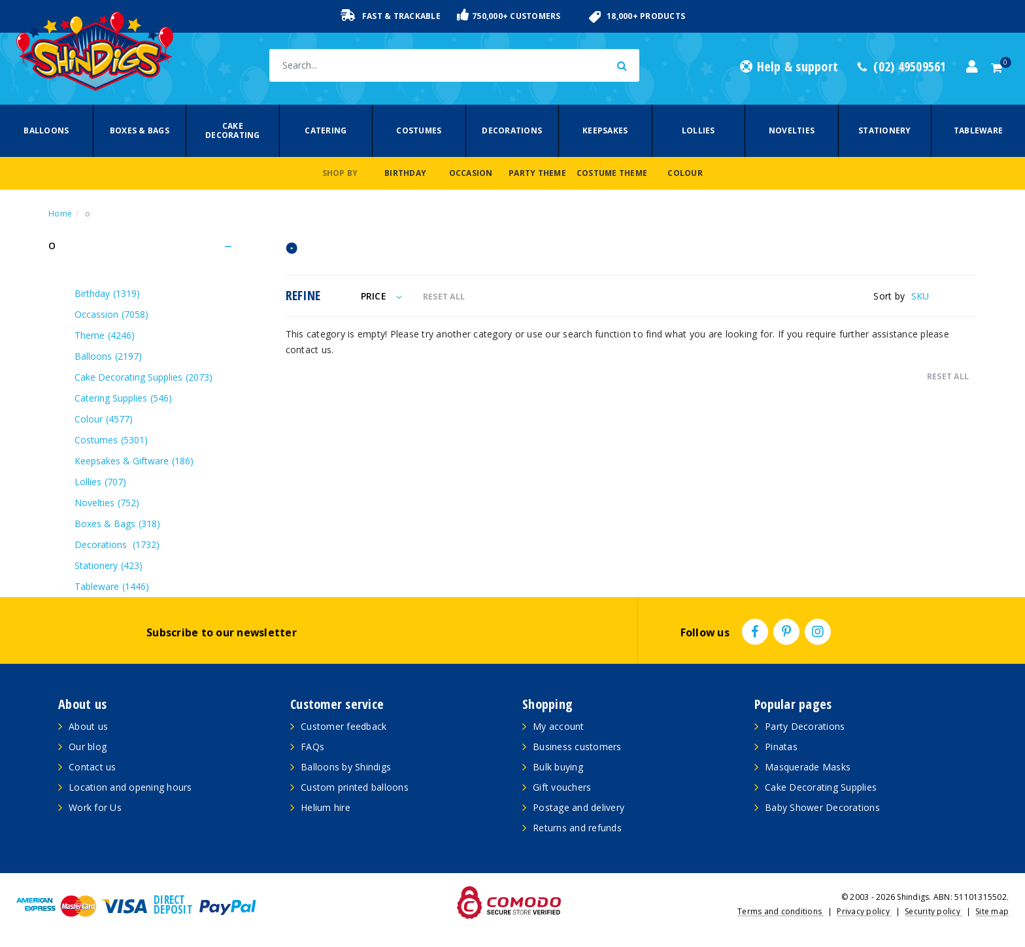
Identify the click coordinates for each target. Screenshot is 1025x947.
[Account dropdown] (972, 67)
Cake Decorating (232, 130)
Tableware (978, 130)
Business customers (577, 746)
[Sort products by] (944, 295)
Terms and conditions (780, 911)
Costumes (418, 130)
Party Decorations (805, 726)
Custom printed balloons (355, 787)
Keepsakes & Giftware (134, 461)
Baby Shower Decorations (822, 807)
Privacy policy (864, 911)
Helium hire (325, 807)
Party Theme (537, 173)
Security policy (933, 911)
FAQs (312, 746)
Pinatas (781, 746)
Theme (105, 335)
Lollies (698, 130)
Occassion (111, 314)
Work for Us (95, 807)
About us (88, 726)
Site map (992, 911)
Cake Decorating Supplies (143, 377)
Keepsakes (605, 130)
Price (381, 296)
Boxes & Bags (139, 130)
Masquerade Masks (807, 767)
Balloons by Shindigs (346, 767)
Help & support (789, 67)
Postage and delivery (578, 807)
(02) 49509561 (902, 67)
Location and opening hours (130, 787)
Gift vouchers (562, 787)
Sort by (889, 296)
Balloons (46, 130)
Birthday (405, 173)
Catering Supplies (123, 398)
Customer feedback (343, 726)
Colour (685, 173)
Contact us (92, 767)
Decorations (512, 130)
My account (558, 726)
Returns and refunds (577, 827)
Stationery (884, 130)
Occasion (471, 173)
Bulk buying (558, 767)
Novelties (792, 130)
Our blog (88, 746)
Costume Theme (612, 173)
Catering (325, 130)
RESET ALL (444, 296)
